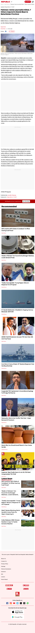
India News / (7, 4)
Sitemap (3, 566)
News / (2, 4)
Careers (3, 577)
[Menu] (33, 2)
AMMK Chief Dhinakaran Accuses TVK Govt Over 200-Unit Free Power (17, 338)
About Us (3, 558)
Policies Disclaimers (6, 569)
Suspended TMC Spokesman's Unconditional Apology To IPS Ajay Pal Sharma (17, 392)
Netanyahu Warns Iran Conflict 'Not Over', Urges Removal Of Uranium (16, 419)
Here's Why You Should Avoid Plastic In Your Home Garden (16, 446)
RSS (2, 574)
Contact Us (4, 561)
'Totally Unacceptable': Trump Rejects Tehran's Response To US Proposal (15, 284)
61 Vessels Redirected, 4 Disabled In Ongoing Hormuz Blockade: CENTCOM (17, 311)
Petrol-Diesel (4, 579)
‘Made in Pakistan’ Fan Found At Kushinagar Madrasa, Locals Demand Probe (17, 257)
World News (3, 287)
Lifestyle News (4, 449)
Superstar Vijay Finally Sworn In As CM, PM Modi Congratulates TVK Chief (15, 473)
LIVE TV (27, 1)
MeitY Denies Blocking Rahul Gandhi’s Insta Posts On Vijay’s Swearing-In (10, 512)
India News (3, 28)
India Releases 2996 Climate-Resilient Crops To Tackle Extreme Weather (10, 522)
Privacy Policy (4, 564)
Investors (3, 571)
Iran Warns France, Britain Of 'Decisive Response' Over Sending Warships (17, 365)
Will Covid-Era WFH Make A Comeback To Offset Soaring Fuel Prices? (15, 230)
